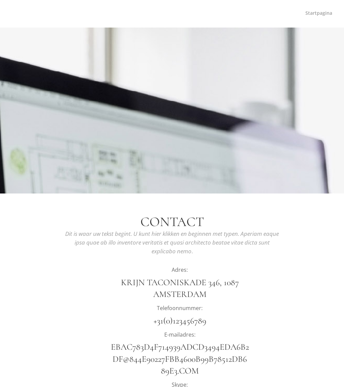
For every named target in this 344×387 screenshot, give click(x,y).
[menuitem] (331, 13)
